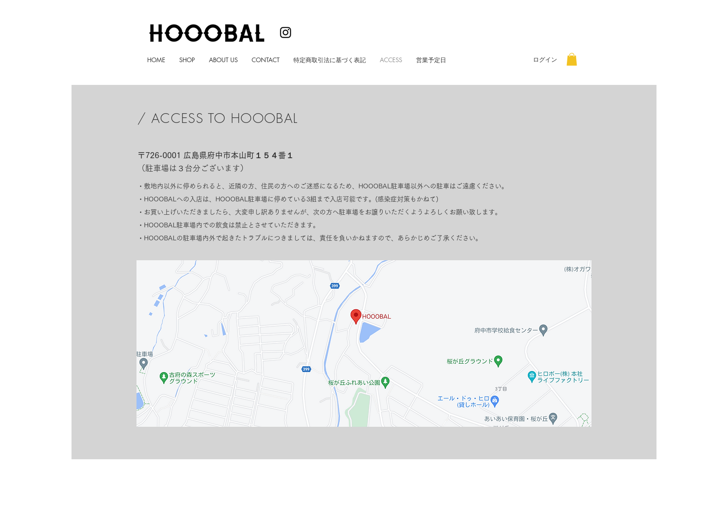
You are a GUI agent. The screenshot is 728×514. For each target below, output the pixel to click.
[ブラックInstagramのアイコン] (285, 32)
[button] (571, 59)
